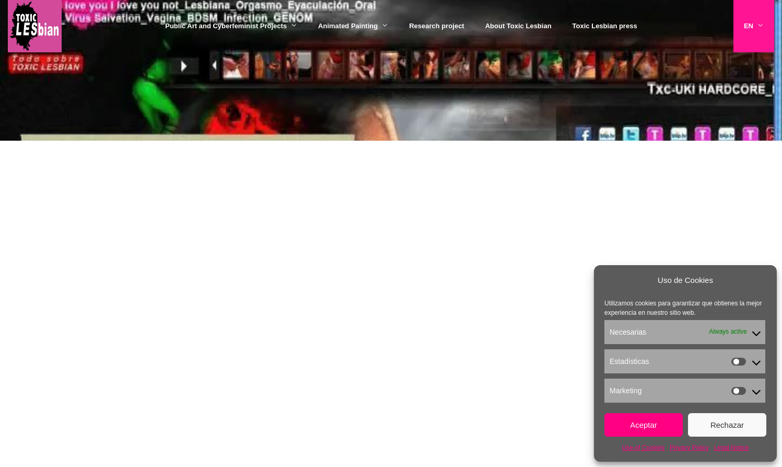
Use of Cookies (643, 447)
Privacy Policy (689, 447)
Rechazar (727, 424)
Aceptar (643, 424)
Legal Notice (731, 447)
